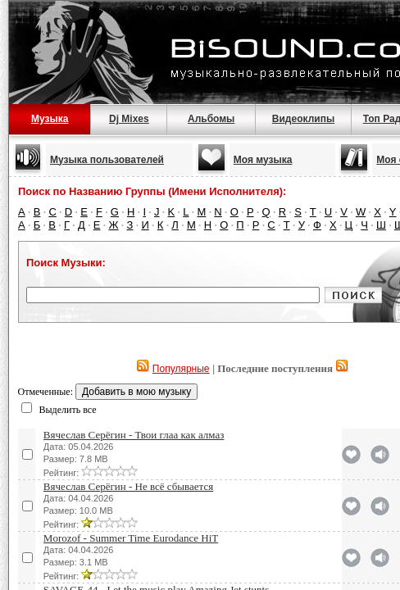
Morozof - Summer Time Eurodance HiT (130, 538)
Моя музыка (263, 160)
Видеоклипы (303, 119)
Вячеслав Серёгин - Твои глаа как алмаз (134, 435)
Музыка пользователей (107, 160)
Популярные (181, 368)
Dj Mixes (129, 119)
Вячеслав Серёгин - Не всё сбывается (128, 486)
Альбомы (211, 119)
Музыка (49, 119)
